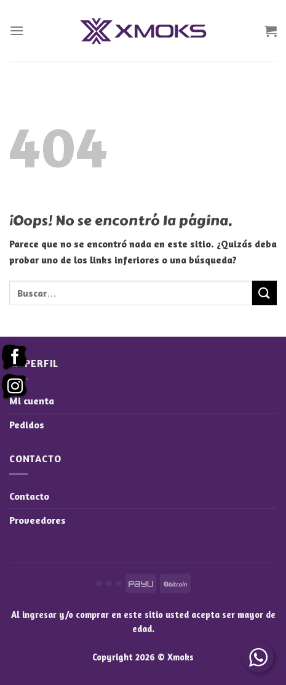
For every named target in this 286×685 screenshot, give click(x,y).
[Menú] (16, 30)
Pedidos (26, 425)
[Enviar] (264, 293)
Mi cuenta (31, 401)
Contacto (29, 496)
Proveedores (37, 520)
